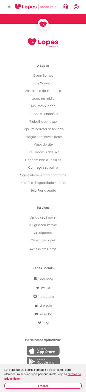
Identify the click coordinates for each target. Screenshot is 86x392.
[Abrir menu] (9, 6)
